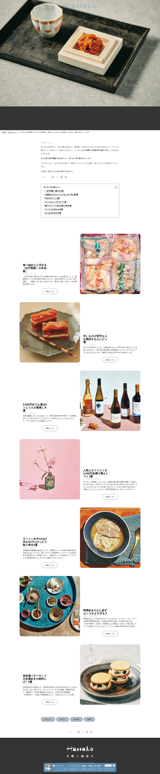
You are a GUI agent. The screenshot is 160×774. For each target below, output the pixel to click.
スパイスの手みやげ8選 (54, 209)
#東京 (89, 719)
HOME (4, 132)
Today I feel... (60, 765)
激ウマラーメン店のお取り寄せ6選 (58, 206)
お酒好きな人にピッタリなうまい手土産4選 (61, 194)
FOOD (43, 143)
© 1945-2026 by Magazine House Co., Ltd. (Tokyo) (80, 762)
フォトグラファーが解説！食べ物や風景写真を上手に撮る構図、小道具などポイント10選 (77, 769)
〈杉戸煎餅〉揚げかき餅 (54, 191)
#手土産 (76, 719)
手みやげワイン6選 (52, 198)
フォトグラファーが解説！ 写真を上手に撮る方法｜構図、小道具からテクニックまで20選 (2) (85, 766)
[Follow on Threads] (92, 756)
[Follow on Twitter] (77, 756)
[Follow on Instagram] (67, 756)
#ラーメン (48, 719)
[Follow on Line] (87, 756)
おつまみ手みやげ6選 (53, 213)
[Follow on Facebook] (72, 756)
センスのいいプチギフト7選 (55, 202)
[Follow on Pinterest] (82, 756)
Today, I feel (12, 132)
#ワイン (62, 719)
